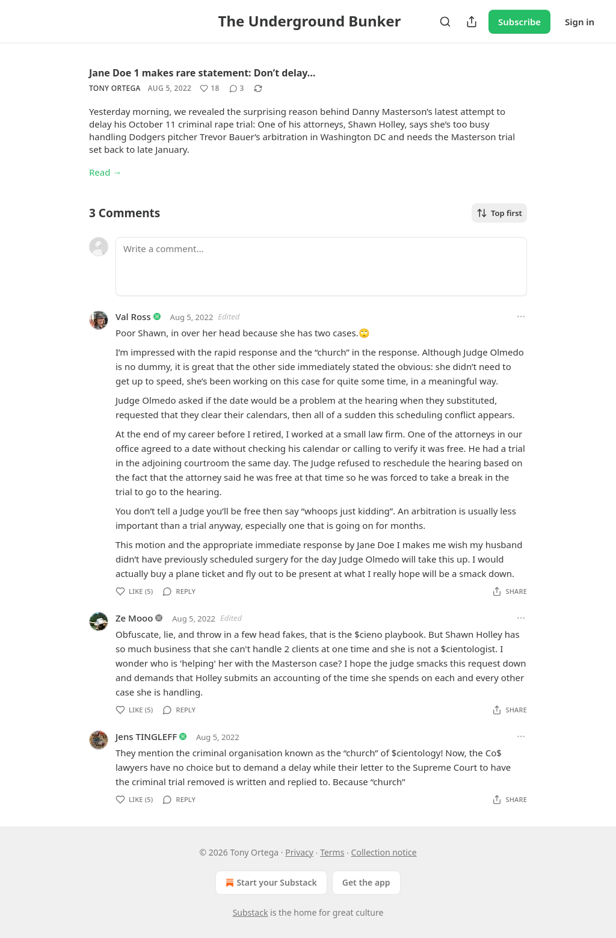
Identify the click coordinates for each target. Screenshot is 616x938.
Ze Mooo (134, 618)
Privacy (299, 852)
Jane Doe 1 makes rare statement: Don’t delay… (202, 72)
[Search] (445, 22)
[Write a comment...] (321, 266)
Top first (499, 213)
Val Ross (133, 316)
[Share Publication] (472, 22)
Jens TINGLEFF (146, 736)
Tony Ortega (115, 88)
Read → (105, 172)
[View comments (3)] (237, 88)
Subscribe (519, 22)
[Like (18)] (209, 88)
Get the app (366, 882)
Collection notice (384, 852)
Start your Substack (269, 882)
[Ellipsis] (521, 316)
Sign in (579, 22)
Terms (332, 852)
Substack (250, 912)
